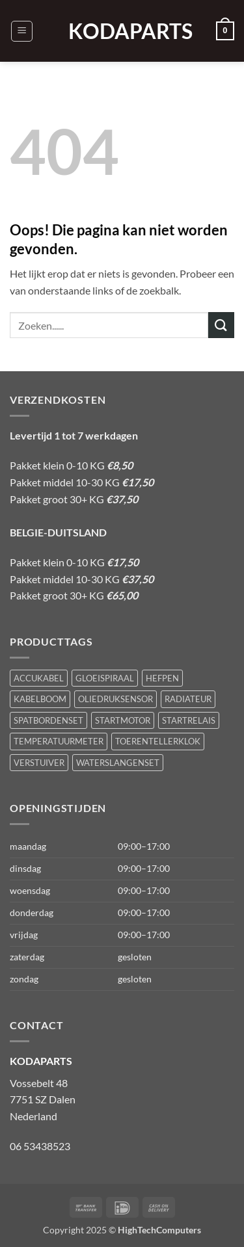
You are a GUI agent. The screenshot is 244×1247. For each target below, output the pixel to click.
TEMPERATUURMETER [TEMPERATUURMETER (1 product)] (58, 741)
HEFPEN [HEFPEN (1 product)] (162, 678)
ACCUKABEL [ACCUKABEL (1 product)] (39, 678)
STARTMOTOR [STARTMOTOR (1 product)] (122, 720)
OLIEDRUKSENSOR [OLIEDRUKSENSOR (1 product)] (115, 699)
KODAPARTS (122, 31)
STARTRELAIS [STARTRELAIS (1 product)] (188, 720)
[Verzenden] (221, 324)
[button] (22, 31)
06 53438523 (40, 1146)
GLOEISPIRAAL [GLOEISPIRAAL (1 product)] (104, 678)
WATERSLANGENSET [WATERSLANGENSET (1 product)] (117, 762)
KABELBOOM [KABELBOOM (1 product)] (40, 699)
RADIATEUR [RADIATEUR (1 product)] (188, 699)
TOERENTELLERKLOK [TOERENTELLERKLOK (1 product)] (157, 741)
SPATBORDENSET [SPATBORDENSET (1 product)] (48, 720)
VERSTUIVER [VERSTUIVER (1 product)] (39, 762)
